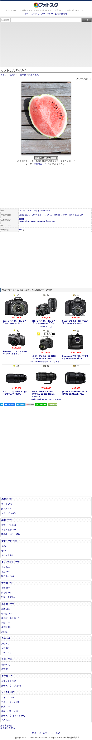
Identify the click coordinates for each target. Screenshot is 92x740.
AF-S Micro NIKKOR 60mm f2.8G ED (66, 215)
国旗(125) (5, 706)
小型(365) (5, 571)
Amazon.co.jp (46, 326)
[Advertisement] (46, 44)
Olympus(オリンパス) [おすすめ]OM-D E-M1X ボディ (75, 357)
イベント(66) (7, 555)
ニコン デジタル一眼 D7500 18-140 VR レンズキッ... (44, 357)
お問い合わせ (61, 13)
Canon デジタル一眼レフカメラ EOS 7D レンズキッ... (75, 322)
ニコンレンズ (43, 215)
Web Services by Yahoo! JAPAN (46, 399)
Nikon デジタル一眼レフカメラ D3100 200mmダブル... (45, 322)
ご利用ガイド (40, 164)
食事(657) (5, 588)
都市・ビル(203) (8, 525)
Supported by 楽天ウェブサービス (46, 361)
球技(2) (4, 669)
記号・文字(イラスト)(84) (13, 715)
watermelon (45, 211)
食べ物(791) (7, 583)
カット (37, 211)
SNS (58, 733)
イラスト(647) (8, 692)
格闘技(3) (5, 664)
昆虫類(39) (6, 627)
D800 (34, 215)
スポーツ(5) (6, 659)
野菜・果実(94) (8, 597)
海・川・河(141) (8, 509)
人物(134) (5, 638)
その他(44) (6, 720)
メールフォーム (46, 733)
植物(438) (5, 609)
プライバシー (47, 13)
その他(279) (7, 675)
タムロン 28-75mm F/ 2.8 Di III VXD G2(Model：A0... (74, 392)
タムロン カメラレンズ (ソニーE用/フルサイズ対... (16, 392)
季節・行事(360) (9, 541)
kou (21, 230)
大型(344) (5, 567)
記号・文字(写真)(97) (11, 685)
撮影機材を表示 (7, 728)
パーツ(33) (6, 652)
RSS (34, 733)
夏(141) (4, 546)
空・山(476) (6, 504)
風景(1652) (6, 499)
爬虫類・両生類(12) (10, 618)
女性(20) (5, 648)
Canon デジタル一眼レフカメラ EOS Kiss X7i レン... (15, 322)
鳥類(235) (5, 622)
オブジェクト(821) (10, 561)
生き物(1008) (7, 603)
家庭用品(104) (7, 576)
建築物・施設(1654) (10, 534)
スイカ (22, 211)
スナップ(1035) (8, 513)
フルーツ (29, 211)
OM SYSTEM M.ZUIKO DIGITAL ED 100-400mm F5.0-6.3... (43, 393)
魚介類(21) (6, 631)
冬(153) (4, 551)
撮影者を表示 (6, 725)
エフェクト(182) (8, 681)
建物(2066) (6, 519)
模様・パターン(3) (9, 711)
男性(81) (5, 643)
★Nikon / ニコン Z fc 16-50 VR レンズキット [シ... (15, 352)
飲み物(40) (6, 592)
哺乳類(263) (6, 613)
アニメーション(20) (10, 702)
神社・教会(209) (8, 529)
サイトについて (32, 13)
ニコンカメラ (25, 215)
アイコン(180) (7, 697)
